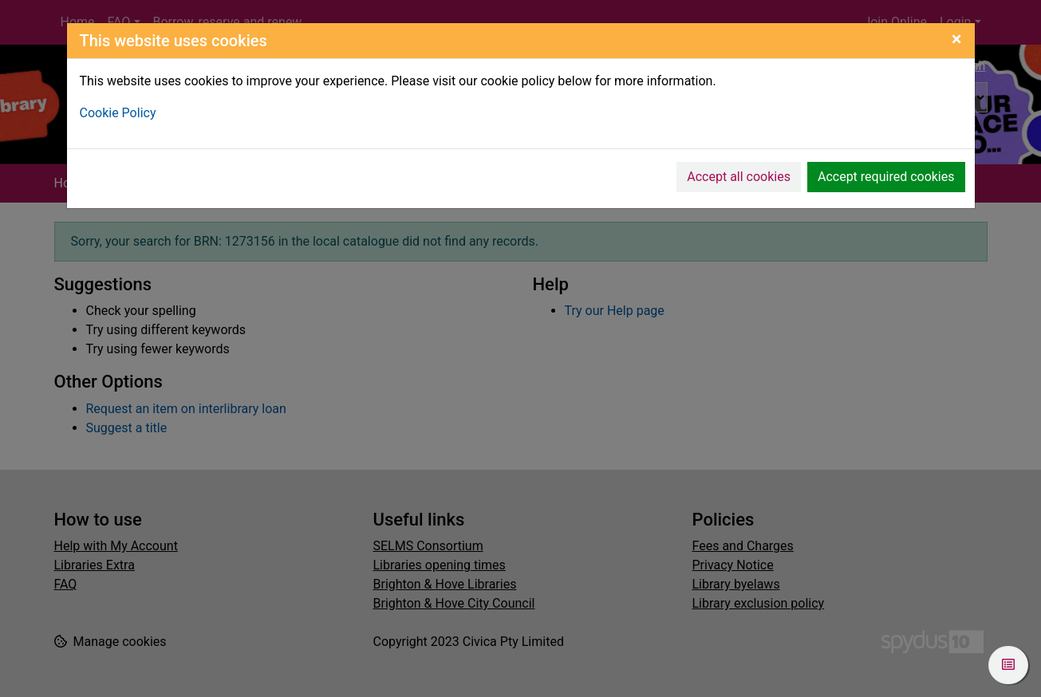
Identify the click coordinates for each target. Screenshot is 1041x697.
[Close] (957, 39)
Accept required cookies (886, 176)
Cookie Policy (118, 112)
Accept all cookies (739, 176)
